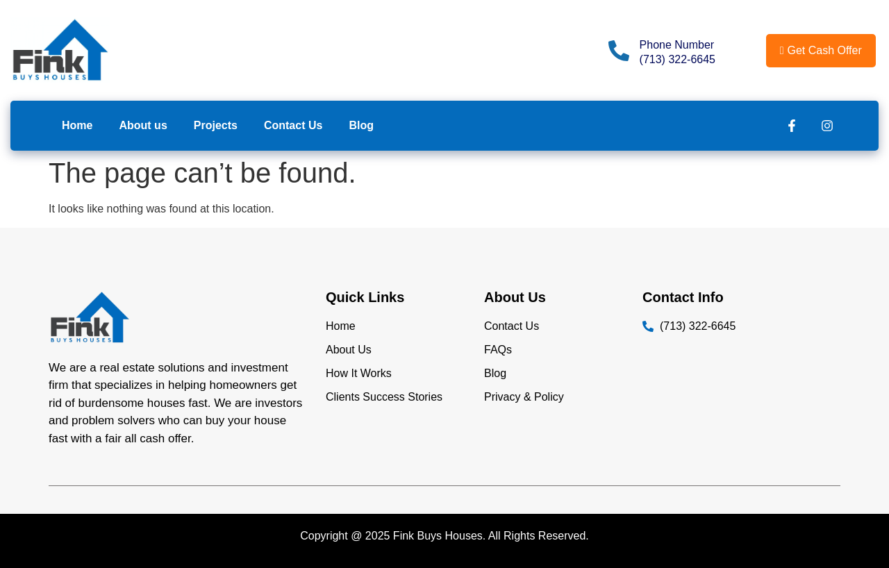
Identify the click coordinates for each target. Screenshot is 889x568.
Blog (361, 125)
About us (143, 125)
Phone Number (677, 45)
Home (77, 125)
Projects (216, 125)
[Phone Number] (618, 50)
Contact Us (293, 125)
